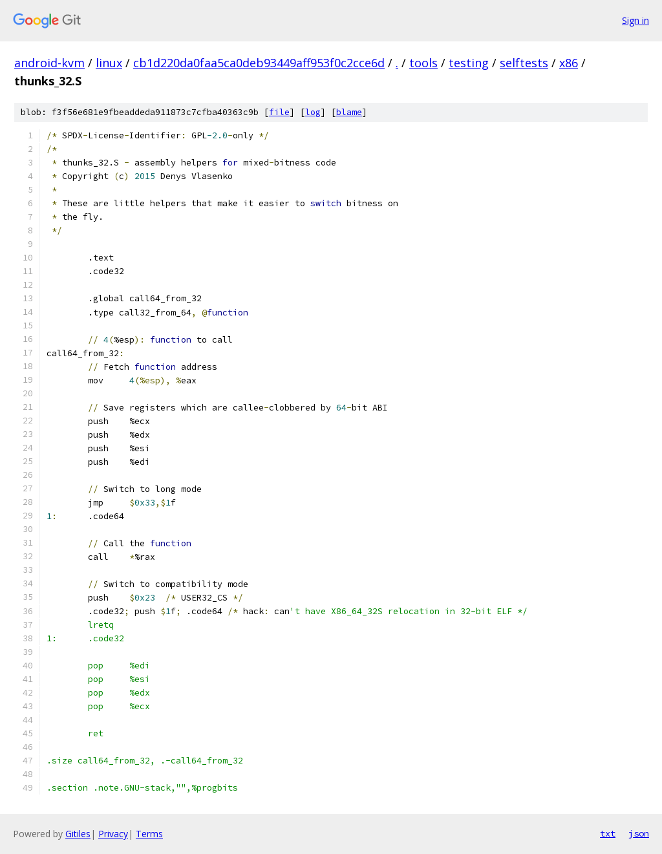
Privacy (113, 833)
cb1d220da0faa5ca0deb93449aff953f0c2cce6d (259, 62)
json (638, 833)
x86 (568, 62)
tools (423, 62)
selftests (524, 62)
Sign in (635, 20)
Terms (149, 833)
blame (349, 112)
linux (109, 62)
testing (469, 62)
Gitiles (78, 833)
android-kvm (49, 62)
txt (607, 833)
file (279, 112)
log (313, 112)
